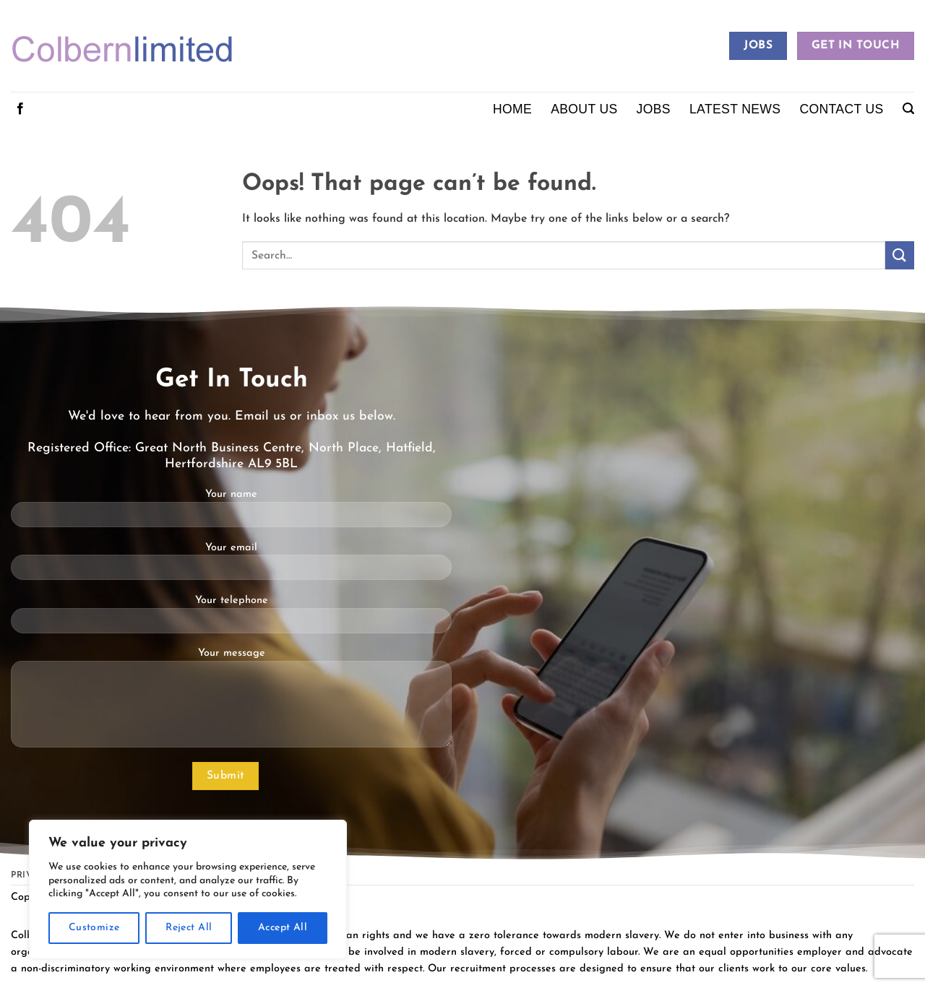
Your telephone (231, 619)
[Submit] (899, 255)
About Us (584, 109)
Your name (231, 513)
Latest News (734, 109)
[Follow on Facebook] (20, 109)
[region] (188, 889)
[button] (908, 109)
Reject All (188, 927)
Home (512, 109)
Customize (94, 927)
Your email (231, 566)
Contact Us (841, 109)
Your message (231, 703)
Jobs (654, 109)
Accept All (282, 927)
